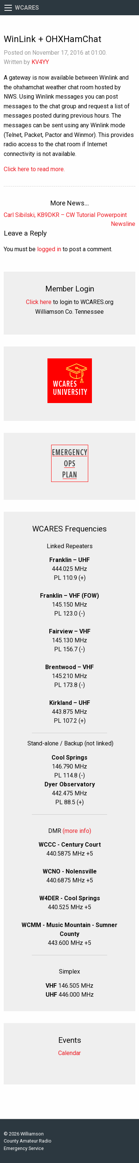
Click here (39, 302)
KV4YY (40, 62)
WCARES (27, 7)
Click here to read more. (34, 169)
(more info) (77, 830)
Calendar (69, 1053)
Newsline (123, 223)
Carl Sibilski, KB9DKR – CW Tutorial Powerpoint (65, 214)
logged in (49, 249)
